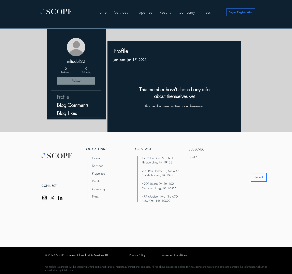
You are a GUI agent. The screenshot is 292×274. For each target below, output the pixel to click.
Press (95, 196)
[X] (52, 198)
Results (96, 181)
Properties (98, 173)
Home (96, 158)
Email (193, 157)
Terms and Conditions (174, 255)
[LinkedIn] (60, 198)
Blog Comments (72, 105)
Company (98, 189)
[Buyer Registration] (241, 12)
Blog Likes (67, 113)
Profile (63, 97)
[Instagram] (44, 198)
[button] (121, 12)
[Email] (226, 165)
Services (97, 165)
